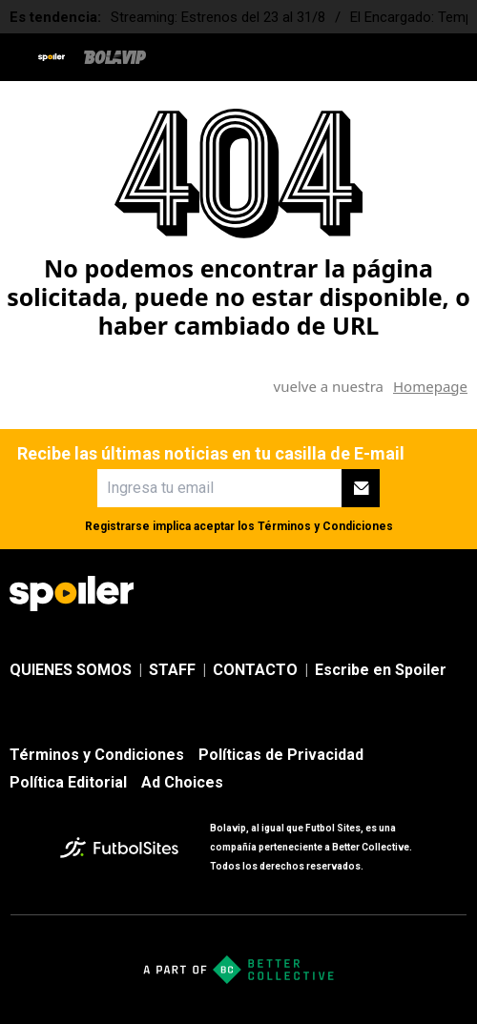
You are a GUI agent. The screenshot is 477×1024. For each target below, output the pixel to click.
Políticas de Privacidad (280, 755)
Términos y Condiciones (325, 526)
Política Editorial (68, 782)
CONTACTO (255, 670)
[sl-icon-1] (330, 594)
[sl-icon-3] (414, 594)
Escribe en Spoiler (380, 670)
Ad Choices (182, 782)
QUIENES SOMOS (71, 670)
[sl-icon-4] (456, 594)
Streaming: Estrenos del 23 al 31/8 (218, 17)
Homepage (430, 386)
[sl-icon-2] (372, 594)
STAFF (172, 670)
